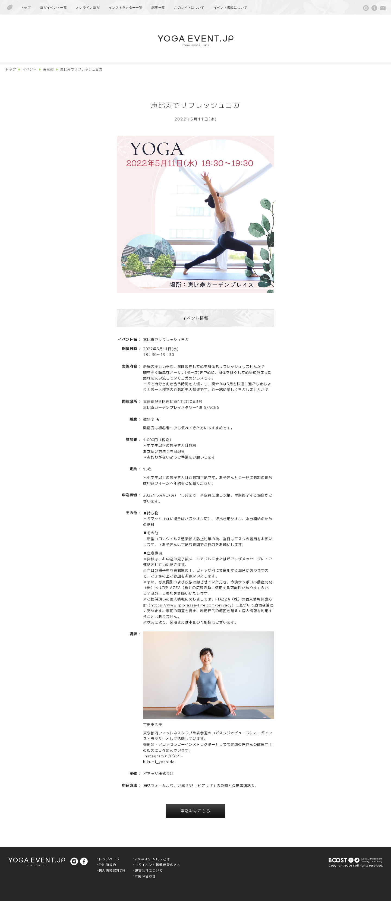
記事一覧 (158, 7)
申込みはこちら (195, 810)
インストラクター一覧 (125, 7)
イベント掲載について (230, 7)
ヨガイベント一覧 (53, 7)
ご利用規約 (107, 864)
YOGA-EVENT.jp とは (152, 859)
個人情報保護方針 (113, 870)
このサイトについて (189, 7)
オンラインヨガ (88, 7)
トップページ (109, 859)
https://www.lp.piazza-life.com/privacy (191, 605)
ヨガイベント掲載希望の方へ (158, 864)
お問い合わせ (145, 876)
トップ (26, 7)
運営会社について (149, 870)
